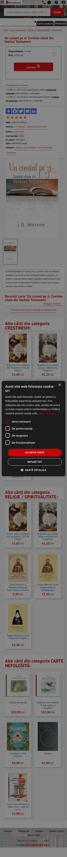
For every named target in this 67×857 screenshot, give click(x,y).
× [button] (59, 385)
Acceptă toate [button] (34, 452)
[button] (33, 470)
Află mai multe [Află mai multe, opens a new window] (46, 413)
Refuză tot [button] (34, 461)
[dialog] (33, 428)
